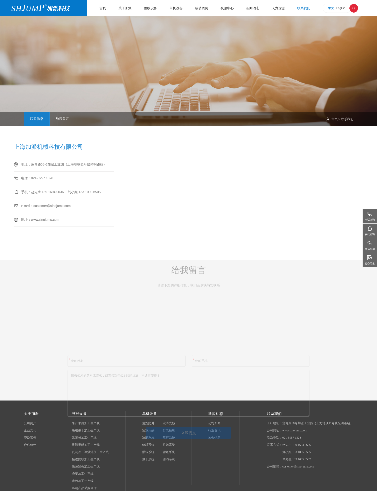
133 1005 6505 (74, 192)
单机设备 (176, 8)
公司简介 (30, 423)
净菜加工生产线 (82, 473)
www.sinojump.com (29, 219)
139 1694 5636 (37, 192)
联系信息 (36, 119)
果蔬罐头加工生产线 (86, 466)
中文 (331, 8)
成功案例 (201, 8)
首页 (102, 8)
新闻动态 (252, 8)
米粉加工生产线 (82, 481)
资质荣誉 (30, 437)
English (340, 8)
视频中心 (227, 8)
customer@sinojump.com (36, 206)
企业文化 (30, 430)
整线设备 (150, 8)
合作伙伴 (30, 444)
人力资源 (278, 8)
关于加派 (125, 8)
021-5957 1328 (26, 178)
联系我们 (303, 8)
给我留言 (62, 119)
